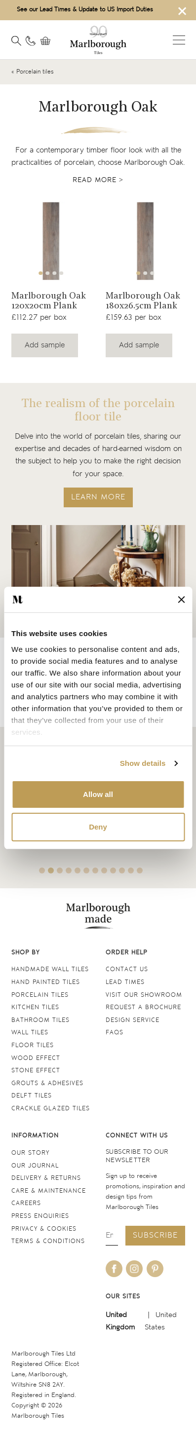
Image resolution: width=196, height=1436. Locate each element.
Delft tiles (31, 1095)
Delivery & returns (46, 1178)
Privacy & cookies (44, 1229)
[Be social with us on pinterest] (155, 1268)
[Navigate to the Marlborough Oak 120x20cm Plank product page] (51, 241)
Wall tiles (29, 1032)
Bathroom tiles (40, 1020)
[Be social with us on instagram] (134, 1268)
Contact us (127, 969)
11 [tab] (131, 870)
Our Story (30, 1153)
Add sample (45, 345)
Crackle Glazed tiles (50, 1108)
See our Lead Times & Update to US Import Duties (85, 9)
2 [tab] (47, 273)
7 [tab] (95, 870)
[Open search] (16, 41)
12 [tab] (140, 870)
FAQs (114, 1032)
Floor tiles (32, 1045)
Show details (143, 763)
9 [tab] (113, 870)
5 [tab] (77, 870)
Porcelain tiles (40, 995)
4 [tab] (61, 273)
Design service (132, 1020)
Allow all (98, 794)
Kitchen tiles (35, 1007)
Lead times (125, 982)
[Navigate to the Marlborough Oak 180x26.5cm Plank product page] (145, 241)
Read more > (98, 180)
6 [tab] (86, 870)
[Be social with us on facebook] (114, 1268)
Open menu (179, 40)
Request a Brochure (143, 1007)
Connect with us (137, 1135)
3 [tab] (54, 273)
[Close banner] (181, 599)
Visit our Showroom (144, 995)
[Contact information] (31, 41)
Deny (98, 827)
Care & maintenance (48, 1191)
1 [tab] (40, 273)
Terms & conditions (48, 1241)
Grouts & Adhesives (47, 1083)
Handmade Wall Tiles (50, 969)
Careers (26, 1203)
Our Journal (35, 1166)
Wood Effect (35, 1058)
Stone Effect (35, 1070)
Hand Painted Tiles (45, 982)
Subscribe (155, 1235)
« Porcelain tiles (32, 72)
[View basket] (47, 41)
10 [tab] (122, 870)
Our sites (123, 1296)
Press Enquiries (40, 1216)
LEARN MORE (98, 497)
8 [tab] (104, 870)
